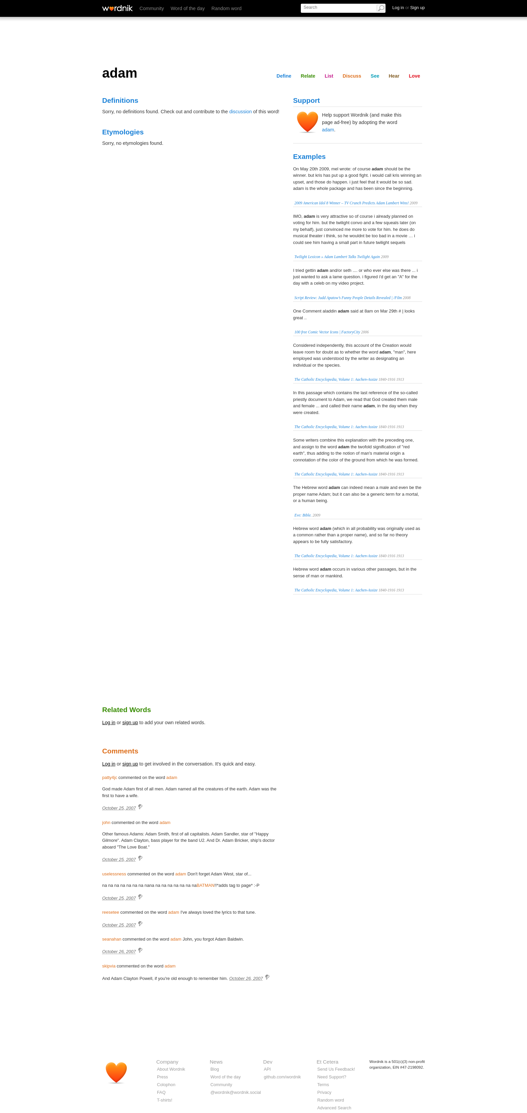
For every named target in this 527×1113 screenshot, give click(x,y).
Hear (394, 76)
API (267, 1069)
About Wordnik (171, 1069)
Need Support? (331, 1076)
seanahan (111, 939)
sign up (130, 722)
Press (162, 1076)
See (375, 76)
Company (167, 1062)
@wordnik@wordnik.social (235, 1092)
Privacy (324, 1092)
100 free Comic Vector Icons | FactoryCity (327, 332)
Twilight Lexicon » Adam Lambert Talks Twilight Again (337, 257)
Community (151, 8)
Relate (308, 76)
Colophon (166, 1084)
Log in (108, 722)
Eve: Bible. (303, 515)
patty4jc (109, 777)
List (329, 76)
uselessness (114, 873)
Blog (214, 1069)
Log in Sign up (408, 7)
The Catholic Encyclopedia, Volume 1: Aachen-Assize (335, 379)
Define (284, 76)
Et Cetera (327, 1062)
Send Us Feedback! (336, 1069)
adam (328, 129)
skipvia (109, 965)
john (106, 822)
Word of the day (188, 8)
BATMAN (205, 885)
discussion (240, 111)
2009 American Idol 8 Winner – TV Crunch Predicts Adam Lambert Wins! (351, 203)
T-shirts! (164, 1100)
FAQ (161, 1092)
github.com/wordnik (282, 1076)
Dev (267, 1062)
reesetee (110, 912)
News (216, 1062)
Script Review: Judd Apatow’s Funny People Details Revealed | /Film (348, 298)
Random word (226, 8)
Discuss (352, 76)
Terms (323, 1084)
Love (414, 76)
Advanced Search (334, 1107)
